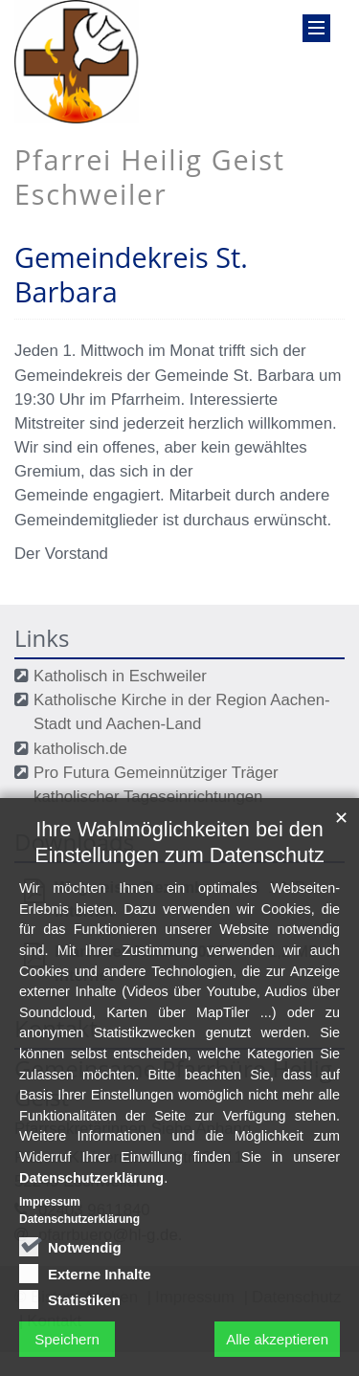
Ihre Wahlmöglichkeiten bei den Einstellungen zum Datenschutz (179, 862)
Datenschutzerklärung (91, 1197)
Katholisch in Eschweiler (120, 676)
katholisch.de (80, 749)
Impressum (49, 1222)
